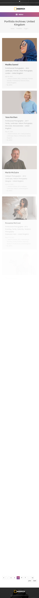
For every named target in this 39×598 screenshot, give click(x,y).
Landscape (24, 78)
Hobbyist (24, 186)
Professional (16, 81)
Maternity (25, 242)
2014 (19, 186)
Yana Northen (11, 117)
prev (29, 580)
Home (12, 28)
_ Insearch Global (12, 78)
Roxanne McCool (12, 223)
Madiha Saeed (11, 64)
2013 (19, 239)
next (34, 580)
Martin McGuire (12, 172)
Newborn (9, 244)
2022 (19, 78)
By (9, 85)
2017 (19, 134)
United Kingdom (11, 83)
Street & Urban (24, 81)
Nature (16, 136)
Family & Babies (25, 134)
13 (32, 577)
